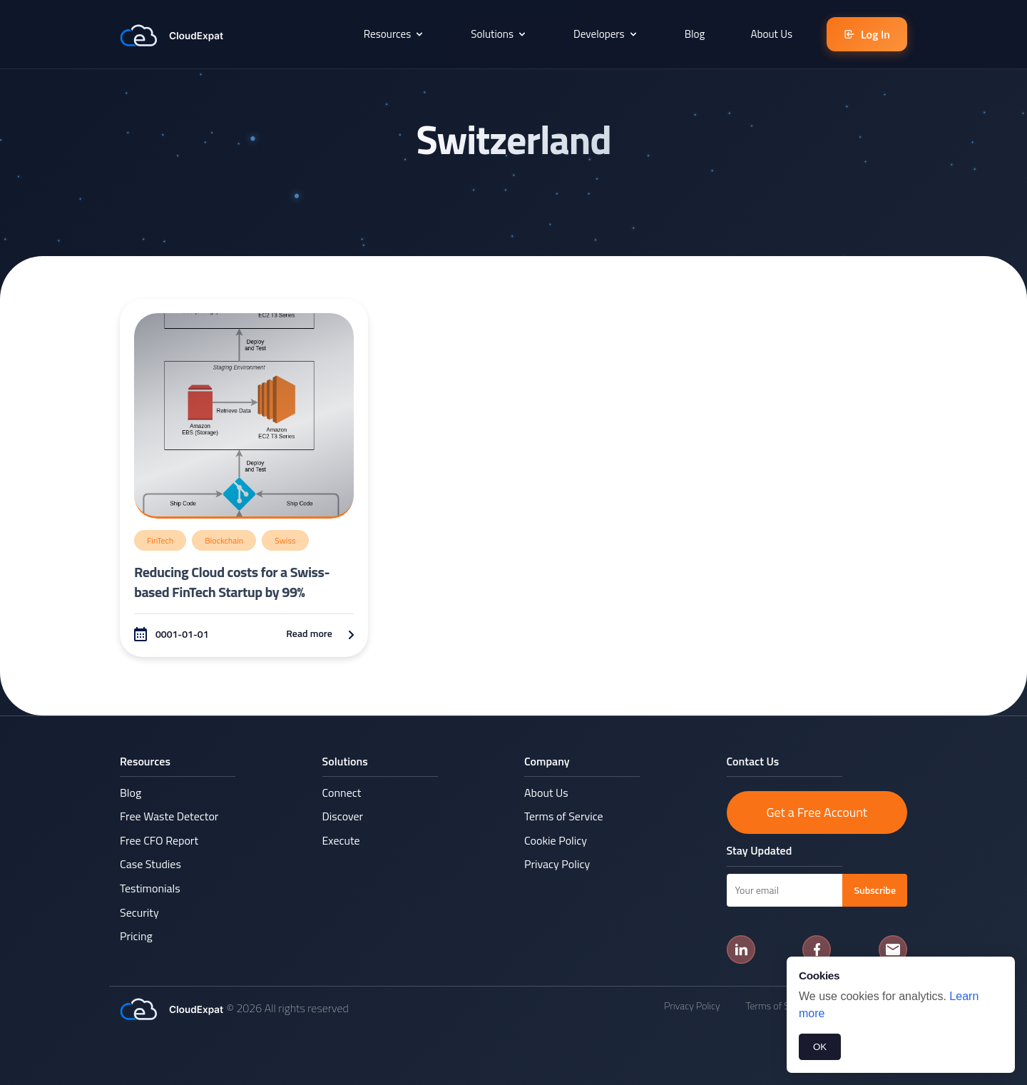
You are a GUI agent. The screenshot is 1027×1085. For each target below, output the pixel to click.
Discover (343, 816)
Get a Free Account (816, 812)
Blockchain (224, 540)
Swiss (285, 540)
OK (820, 1046)
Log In (867, 34)
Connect (342, 792)
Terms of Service (563, 816)
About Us (771, 34)
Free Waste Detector (169, 816)
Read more (320, 633)
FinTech (160, 540)
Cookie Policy (555, 840)
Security (139, 912)
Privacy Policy (557, 863)
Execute (341, 840)
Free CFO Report (159, 840)
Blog (695, 34)
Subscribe (875, 889)
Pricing (136, 935)
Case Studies (150, 863)
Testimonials (150, 888)
